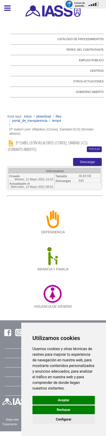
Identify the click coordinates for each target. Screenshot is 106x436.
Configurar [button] (63, 419)
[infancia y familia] (53, 256)
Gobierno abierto (90, 92)
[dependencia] (53, 219)
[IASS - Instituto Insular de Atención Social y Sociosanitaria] (53, 11)
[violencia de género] (53, 293)
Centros (97, 71)
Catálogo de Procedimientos (80, 39)
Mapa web (12, 419)
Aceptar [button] (64, 400)
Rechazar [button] (64, 410)
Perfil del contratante (85, 49)
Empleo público (91, 60)
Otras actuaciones (88, 81)
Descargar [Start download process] (87, 162)
